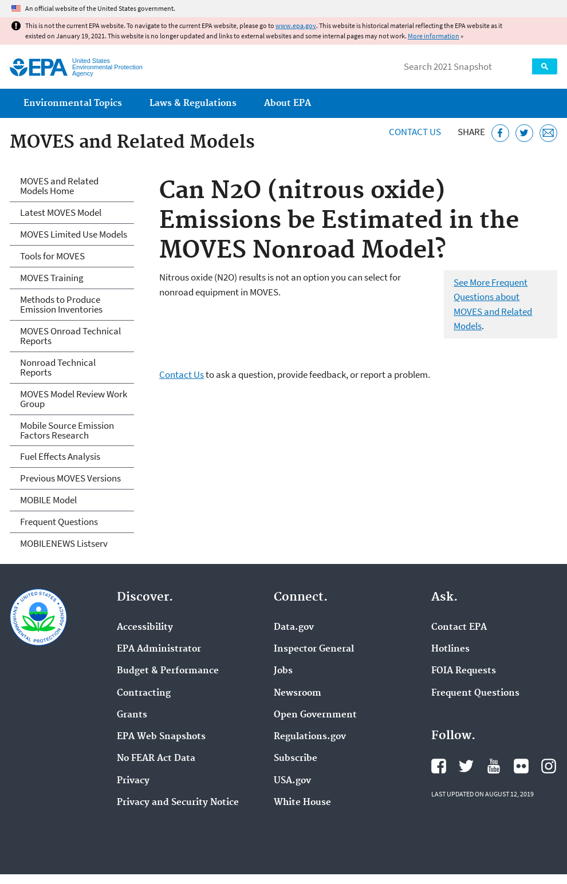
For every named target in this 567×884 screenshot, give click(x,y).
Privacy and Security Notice (178, 803)
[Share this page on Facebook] (500, 133)
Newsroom (297, 693)
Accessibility (145, 627)
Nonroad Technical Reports (58, 367)
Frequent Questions (59, 521)
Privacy (133, 781)
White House (302, 803)
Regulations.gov (310, 737)
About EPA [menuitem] (287, 103)
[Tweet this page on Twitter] (524, 133)
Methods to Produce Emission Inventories (61, 304)
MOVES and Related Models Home (59, 186)
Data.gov (294, 627)
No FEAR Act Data (156, 758)
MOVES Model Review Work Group (73, 399)
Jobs (283, 671)
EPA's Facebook (438, 766)
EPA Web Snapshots (161, 737)
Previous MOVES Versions (70, 478)
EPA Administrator (159, 649)
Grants (132, 715)
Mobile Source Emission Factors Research (67, 430)
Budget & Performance (168, 671)
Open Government (315, 715)
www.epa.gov (295, 25)
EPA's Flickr (521, 766)
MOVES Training (52, 277)
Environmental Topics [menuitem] (72, 103)
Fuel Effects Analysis (60, 456)
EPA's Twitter (466, 766)
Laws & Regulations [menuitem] (193, 103)
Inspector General (314, 649)
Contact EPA (459, 627)
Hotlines (450, 649)
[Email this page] (548, 133)
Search (544, 66)
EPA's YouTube (493, 766)
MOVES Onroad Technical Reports (70, 336)
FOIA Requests (463, 671)
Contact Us (415, 131)
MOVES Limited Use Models (73, 234)
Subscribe (295, 758)
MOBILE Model (48, 500)
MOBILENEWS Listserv (64, 543)
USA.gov (292, 781)
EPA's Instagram (548, 766)
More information (433, 35)
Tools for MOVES (52, 256)
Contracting (144, 693)
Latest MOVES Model (60, 212)
